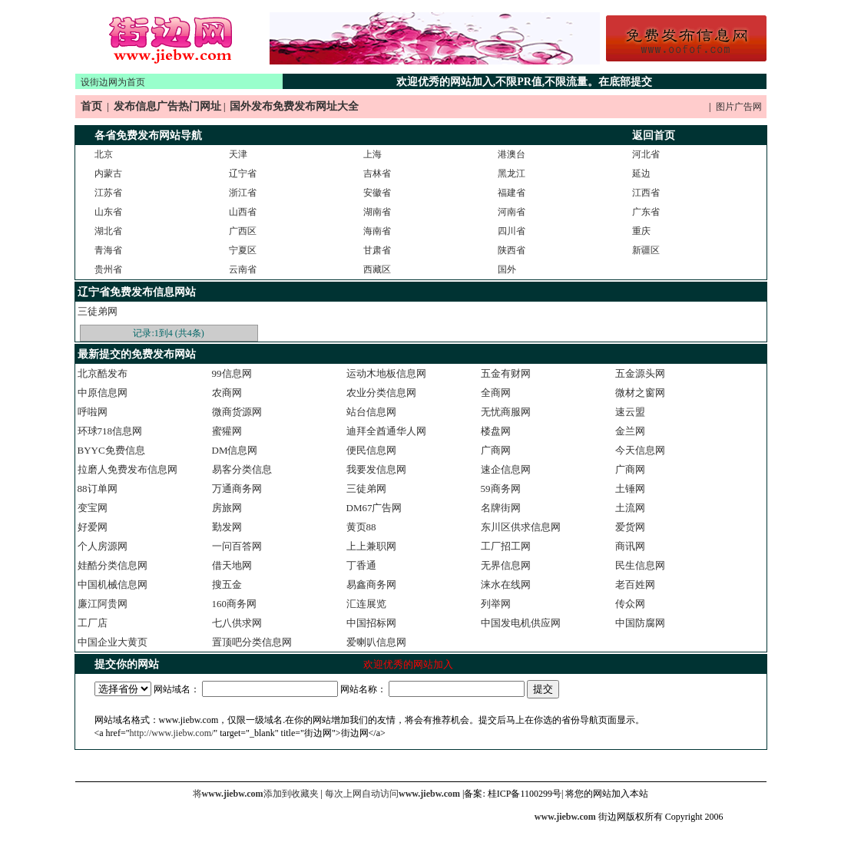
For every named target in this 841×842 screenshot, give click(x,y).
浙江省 (243, 192)
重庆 (641, 231)
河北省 (646, 154)
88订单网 (98, 488)
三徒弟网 (98, 311)
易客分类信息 (242, 469)
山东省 (108, 211)
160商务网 (234, 603)
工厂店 (93, 623)
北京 (103, 154)
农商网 (227, 392)
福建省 (511, 192)
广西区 (243, 231)
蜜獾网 (227, 431)
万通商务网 (237, 488)
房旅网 (227, 507)
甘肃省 (377, 250)
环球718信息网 (110, 431)
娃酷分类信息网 (112, 565)
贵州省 (108, 269)
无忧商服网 (506, 412)
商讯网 (630, 546)
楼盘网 (496, 431)
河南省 (511, 211)
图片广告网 (739, 106)
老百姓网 (635, 584)
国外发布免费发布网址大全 (294, 106)
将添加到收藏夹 (256, 793)
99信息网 (232, 373)
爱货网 (630, 527)
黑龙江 (511, 173)
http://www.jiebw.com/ (172, 733)
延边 (641, 173)
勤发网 (227, 527)
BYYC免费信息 (111, 450)
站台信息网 (371, 412)
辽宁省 (243, 173)
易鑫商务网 (371, 584)
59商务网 (501, 488)
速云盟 (630, 412)
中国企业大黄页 (112, 642)
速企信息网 (506, 469)
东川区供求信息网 (521, 527)
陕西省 (511, 250)
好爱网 (93, 527)
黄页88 (361, 527)
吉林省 (377, 173)
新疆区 (646, 250)
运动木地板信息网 (386, 373)
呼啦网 (93, 412)
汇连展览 (366, 603)
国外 (507, 269)
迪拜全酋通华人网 (386, 431)
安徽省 (377, 192)
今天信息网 (640, 450)
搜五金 (227, 584)
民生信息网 (640, 565)
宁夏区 (243, 250)
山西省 (243, 211)
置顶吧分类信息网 (252, 642)
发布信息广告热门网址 (167, 106)
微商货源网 (237, 412)
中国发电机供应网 (521, 623)
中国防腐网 (640, 623)
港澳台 (511, 154)
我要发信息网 (376, 469)
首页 (91, 106)
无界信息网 (506, 565)
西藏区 (377, 269)
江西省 (646, 192)
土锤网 (630, 488)
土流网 (630, 507)
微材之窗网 (640, 392)
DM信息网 (235, 450)
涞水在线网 (506, 584)
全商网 (496, 392)
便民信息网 (371, 450)
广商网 (496, 450)
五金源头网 (640, 373)
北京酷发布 (102, 373)
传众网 (630, 603)
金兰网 (630, 431)
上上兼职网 (371, 546)
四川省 (511, 231)
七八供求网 (237, 623)
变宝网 (93, 507)
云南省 (243, 269)
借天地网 (232, 565)
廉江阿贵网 (102, 603)
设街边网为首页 (113, 82)
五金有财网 (506, 373)
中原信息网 (102, 392)
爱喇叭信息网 (376, 642)
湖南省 (377, 211)
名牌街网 (501, 507)
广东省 (646, 211)
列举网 (496, 603)
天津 (238, 154)
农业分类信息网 (381, 392)
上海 (372, 154)
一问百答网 (237, 546)
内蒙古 (108, 173)
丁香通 (361, 565)
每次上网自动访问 (393, 793)
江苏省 (108, 192)
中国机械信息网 (112, 584)
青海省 (108, 250)
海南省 (377, 231)
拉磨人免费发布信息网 (127, 469)
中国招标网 (371, 623)
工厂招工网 (506, 546)
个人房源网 (102, 546)
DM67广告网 (374, 507)
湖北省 (108, 231)
